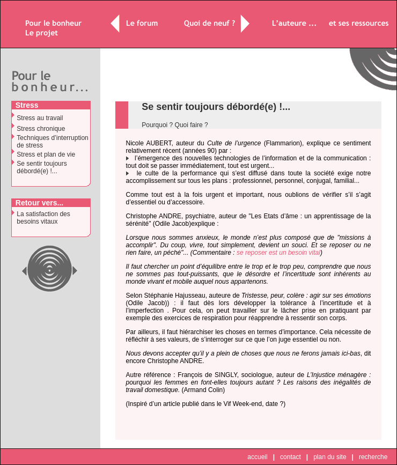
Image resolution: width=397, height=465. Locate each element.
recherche (373, 457)
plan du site (329, 457)
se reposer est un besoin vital (278, 252)
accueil (257, 457)
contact (290, 457)
